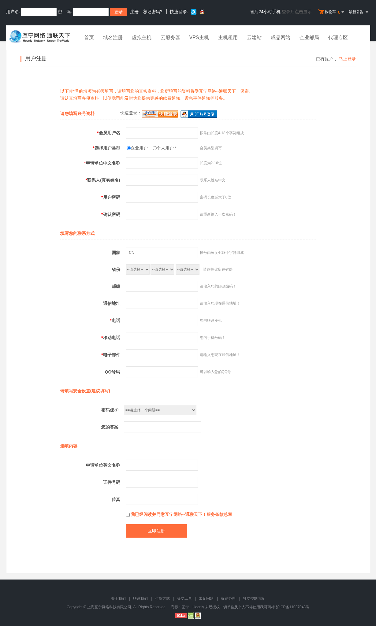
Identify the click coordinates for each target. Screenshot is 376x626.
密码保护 (109, 410)
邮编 (116, 286)
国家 (116, 252)
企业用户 (139, 148)
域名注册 (113, 37)
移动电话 (110, 337)
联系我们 (140, 598)
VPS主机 (199, 37)
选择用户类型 (106, 148)
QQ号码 (112, 371)
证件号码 (111, 482)
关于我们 (118, 598)
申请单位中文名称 (102, 163)
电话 (115, 320)
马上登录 (347, 59)
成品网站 (280, 37)
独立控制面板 (254, 598)
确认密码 (110, 214)
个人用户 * (167, 148)
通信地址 (111, 303)
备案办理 (228, 598)
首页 (89, 37)
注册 (134, 11)
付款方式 (162, 598)
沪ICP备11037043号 (292, 607)
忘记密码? (152, 11)
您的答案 (109, 426)
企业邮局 (309, 37)
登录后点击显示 (297, 11)
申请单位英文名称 (103, 465)
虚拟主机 (141, 37)
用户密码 (110, 197)
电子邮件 (110, 354)
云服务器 (170, 37)
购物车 (332, 12)
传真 (116, 499)
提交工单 (184, 598)
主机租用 (228, 37)
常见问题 (206, 598)
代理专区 (338, 37)
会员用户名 (108, 132)
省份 (116, 269)
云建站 (254, 37)
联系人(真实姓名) (103, 180)
